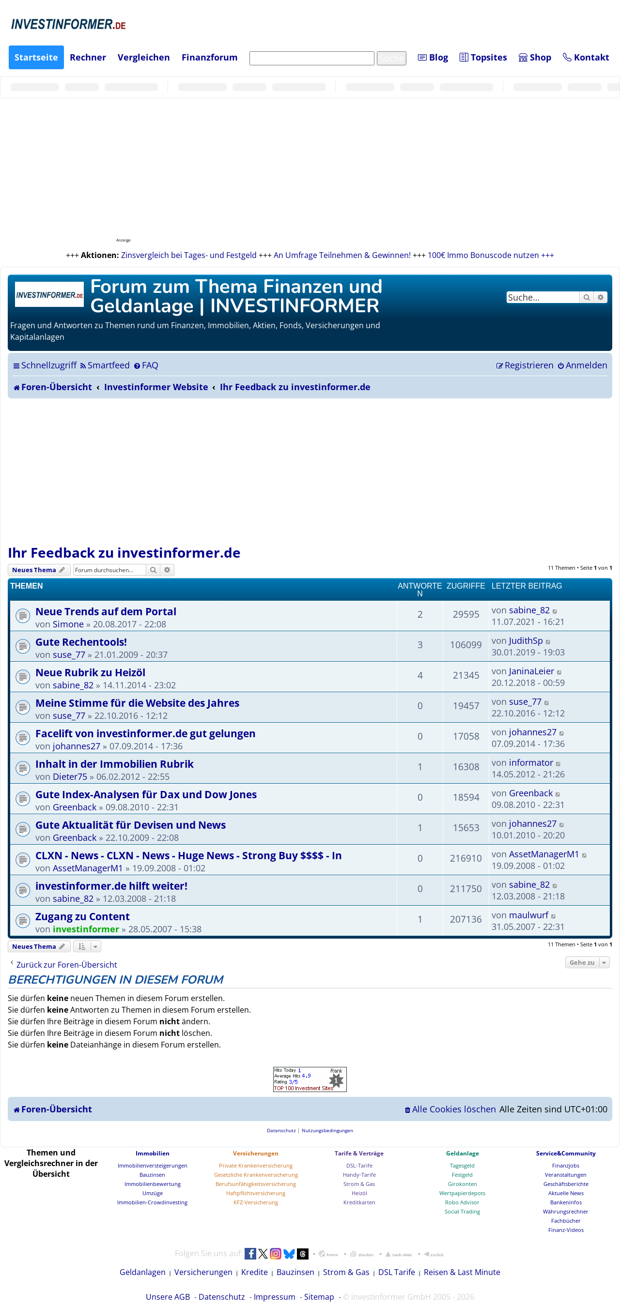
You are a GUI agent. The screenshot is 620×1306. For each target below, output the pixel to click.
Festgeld (462, 1174)
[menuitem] (104, 365)
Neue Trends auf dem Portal (105, 611)
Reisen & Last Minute (462, 1272)
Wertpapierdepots (462, 1193)
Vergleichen (144, 57)
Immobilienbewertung (152, 1183)
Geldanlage (462, 1153)
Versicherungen (256, 1153)
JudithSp (526, 640)
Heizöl (359, 1193)
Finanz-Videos (566, 1229)
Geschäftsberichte (566, 1183)
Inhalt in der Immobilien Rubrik (114, 764)
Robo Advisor (462, 1202)
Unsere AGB (168, 1296)
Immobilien (153, 1153)
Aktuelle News (566, 1193)
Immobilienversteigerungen (152, 1165)
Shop (535, 57)
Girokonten (462, 1183)
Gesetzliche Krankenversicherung (256, 1174)
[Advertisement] (310, 471)
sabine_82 (529, 610)
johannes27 (76, 746)
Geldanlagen (143, 1272)
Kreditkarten (359, 1202)
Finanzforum (210, 57)
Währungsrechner (566, 1211)
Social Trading (462, 1211)
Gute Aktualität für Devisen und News (130, 825)
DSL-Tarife (359, 1165)
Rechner (88, 57)
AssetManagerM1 (88, 868)
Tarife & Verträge (359, 1153)
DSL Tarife (396, 1272)
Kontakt (586, 57)
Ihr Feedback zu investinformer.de (124, 552)
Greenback (74, 807)
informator (531, 762)
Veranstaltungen (566, 1174)
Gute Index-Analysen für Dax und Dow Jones (146, 794)
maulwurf (528, 915)
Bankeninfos (566, 1202)
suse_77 (69, 654)
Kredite (254, 1272)
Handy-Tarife (359, 1174)
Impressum (274, 1296)
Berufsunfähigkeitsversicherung (256, 1183)
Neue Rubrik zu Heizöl (90, 672)
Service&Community (566, 1153)
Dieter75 (70, 776)
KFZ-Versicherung (255, 1202)
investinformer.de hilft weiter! (111, 886)
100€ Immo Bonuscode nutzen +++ (491, 255)
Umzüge (152, 1193)
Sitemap (319, 1296)
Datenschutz (222, 1296)
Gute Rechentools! (81, 642)
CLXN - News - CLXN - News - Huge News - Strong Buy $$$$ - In (188, 855)
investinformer (86, 929)
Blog (433, 57)
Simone (68, 624)
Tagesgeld (462, 1165)
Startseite (36, 57)
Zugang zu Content (82, 916)
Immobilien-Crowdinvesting (152, 1202)
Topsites (483, 57)
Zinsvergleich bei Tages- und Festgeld (189, 255)
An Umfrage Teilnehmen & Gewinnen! (342, 255)
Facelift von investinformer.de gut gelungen (145, 733)
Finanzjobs (565, 1165)
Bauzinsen (152, 1174)
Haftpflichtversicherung (255, 1193)
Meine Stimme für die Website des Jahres (137, 703)
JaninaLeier (531, 671)
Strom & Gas (359, 1183)
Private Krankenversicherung (256, 1165)
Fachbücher (566, 1220)
